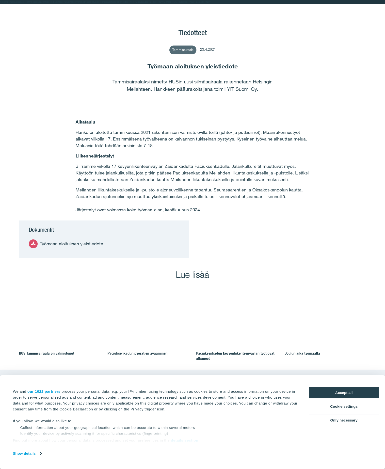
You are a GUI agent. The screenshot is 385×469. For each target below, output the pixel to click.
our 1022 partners (43, 391)
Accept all (344, 393)
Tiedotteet (192, 32)
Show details (24, 453)
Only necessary (344, 420)
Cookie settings (344, 406)
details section (184, 440)
